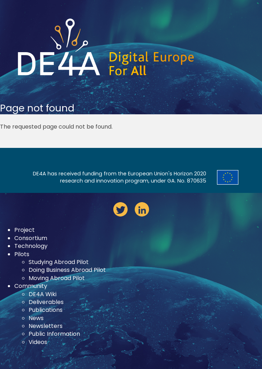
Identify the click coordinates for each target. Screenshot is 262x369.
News (36, 318)
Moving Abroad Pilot (57, 278)
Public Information (54, 334)
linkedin (142, 209)
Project (24, 230)
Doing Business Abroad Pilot (67, 270)
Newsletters (46, 326)
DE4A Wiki (42, 294)
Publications (46, 310)
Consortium (30, 238)
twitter (120, 209)
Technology (31, 246)
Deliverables (46, 302)
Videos (38, 342)
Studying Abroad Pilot (59, 262)
